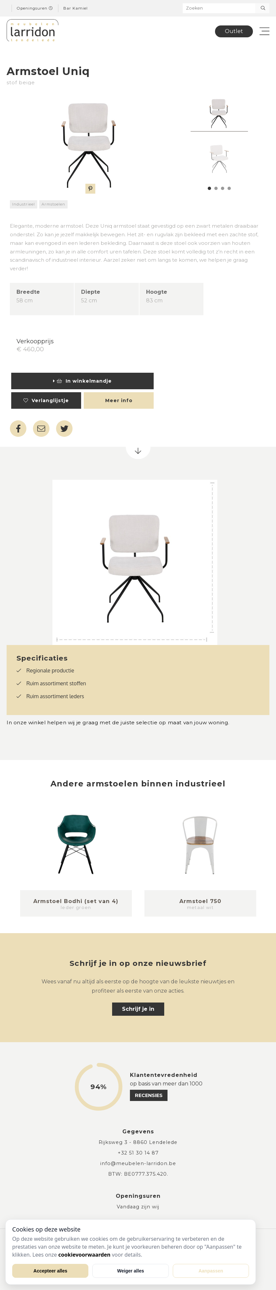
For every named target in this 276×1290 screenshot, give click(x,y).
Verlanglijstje (46, 400)
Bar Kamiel (75, 8)
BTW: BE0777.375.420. (138, 1174)
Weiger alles (130, 1270)
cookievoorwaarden (84, 1254)
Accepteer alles (50, 1270)
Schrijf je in (138, 1009)
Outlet (234, 31)
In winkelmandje (82, 381)
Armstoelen (53, 204)
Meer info (119, 400)
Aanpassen (211, 1270)
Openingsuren (35, 8)
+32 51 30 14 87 (138, 1153)
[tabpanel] (219, 112)
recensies (149, 1095)
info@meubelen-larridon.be (138, 1163)
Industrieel (23, 204)
